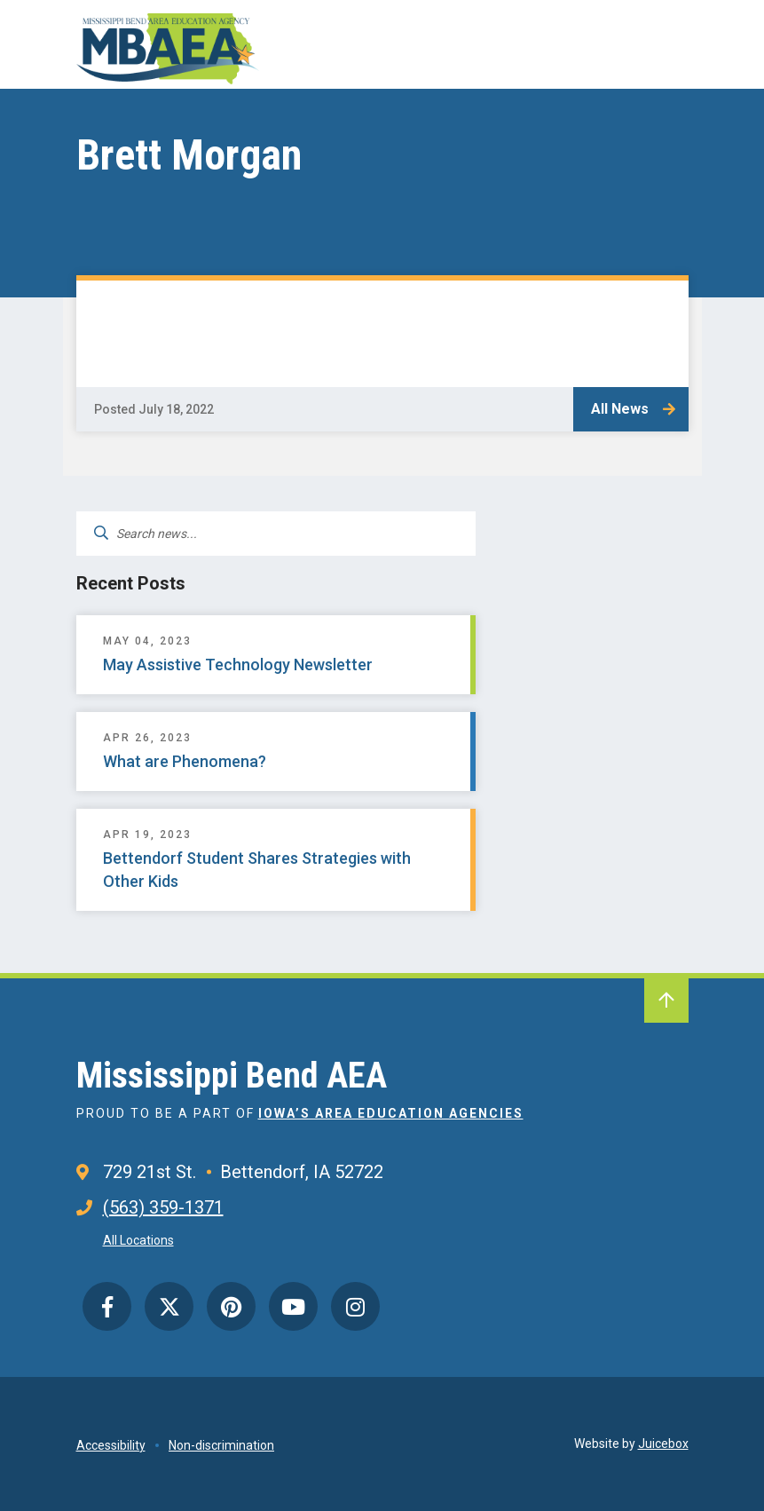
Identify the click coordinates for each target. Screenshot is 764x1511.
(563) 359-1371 (163, 1207)
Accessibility (111, 1445)
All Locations (138, 1240)
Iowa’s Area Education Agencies (391, 1113)
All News (620, 408)
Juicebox (663, 1443)
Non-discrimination (221, 1445)
